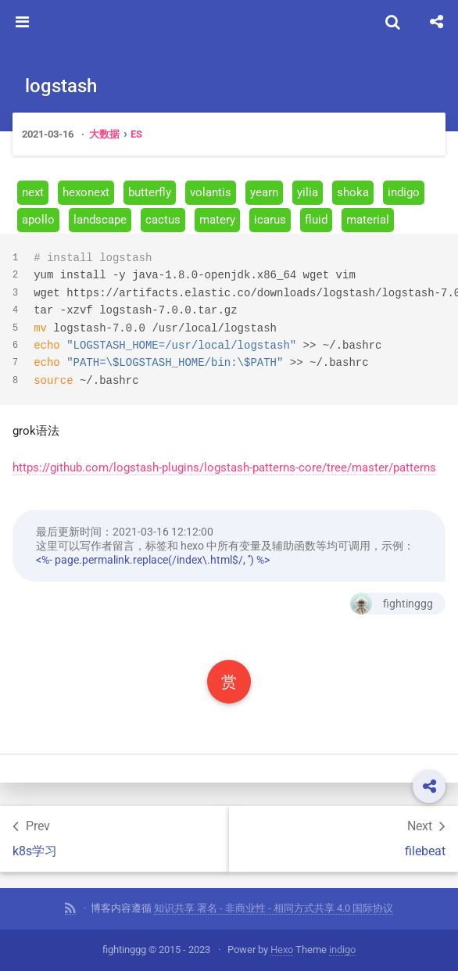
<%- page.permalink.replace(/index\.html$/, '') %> (153, 560)
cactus (163, 220)
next (33, 192)
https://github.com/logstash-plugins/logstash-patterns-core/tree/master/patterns (224, 467)
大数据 (104, 134)
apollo (38, 220)
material (367, 220)
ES (136, 134)
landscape (100, 220)
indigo (404, 192)
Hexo (281, 949)
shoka (353, 192)
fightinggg (391, 603)
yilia (307, 192)
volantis (210, 192)
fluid (316, 220)
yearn (264, 192)
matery (217, 220)
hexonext (86, 192)
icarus (270, 220)
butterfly (149, 192)
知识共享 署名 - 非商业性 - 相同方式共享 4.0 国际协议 (273, 908)
